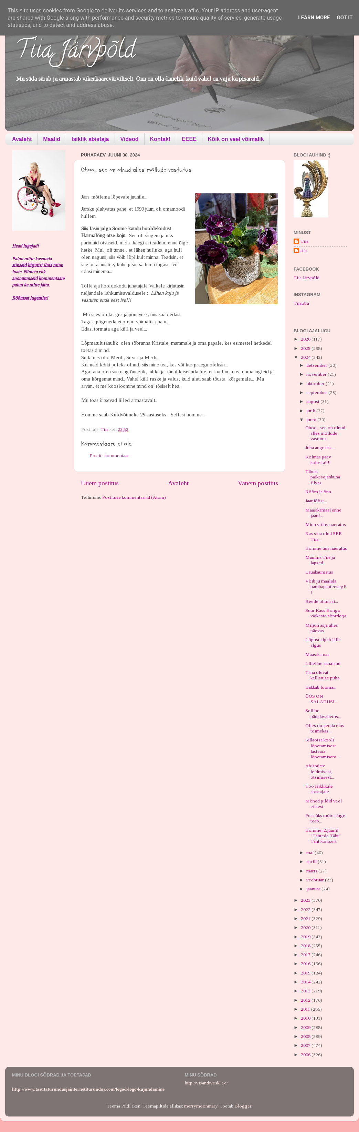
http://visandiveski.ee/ (206, 1082)
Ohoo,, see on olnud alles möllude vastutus (325, 433)
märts (312, 870)
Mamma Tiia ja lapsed (320, 560)
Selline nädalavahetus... (323, 713)
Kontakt (160, 139)
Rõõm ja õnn (318, 491)
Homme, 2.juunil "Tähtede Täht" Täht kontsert (323, 836)
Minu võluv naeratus (325, 524)
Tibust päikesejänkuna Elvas (322, 477)
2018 (306, 945)
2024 (306, 357)
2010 (306, 1018)
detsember (317, 365)
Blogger (242, 1106)
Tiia (304, 241)
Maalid (51, 139)
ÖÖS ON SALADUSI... (321, 699)
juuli (311, 410)
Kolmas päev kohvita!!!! (318, 459)
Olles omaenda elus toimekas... (324, 728)
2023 (306, 900)
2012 (306, 1000)
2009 (306, 1027)
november (317, 374)
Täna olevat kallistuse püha (322, 675)
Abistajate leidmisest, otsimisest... (319, 771)
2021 (306, 918)
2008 (306, 1036)
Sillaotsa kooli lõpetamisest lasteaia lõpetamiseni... (322, 748)
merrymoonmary (201, 1106)
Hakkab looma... (320, 687)
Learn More (314, 17)
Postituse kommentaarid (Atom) (134, 497)
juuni (311, 419)
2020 (306, 927)
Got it (344, 17)
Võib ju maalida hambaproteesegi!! (325, 586)
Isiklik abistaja (90, 139)
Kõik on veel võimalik (236, 139)
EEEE (189, 139)
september (317, 392)
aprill (312, 861)
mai (310, 852)
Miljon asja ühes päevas (321, 628)
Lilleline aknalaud (322, 663)
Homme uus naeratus (326, 548)
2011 (306, 1009)
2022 (306, 909)
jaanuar (313, 888)
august (313, 401)
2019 (306, 936)
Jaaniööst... (316, 500)
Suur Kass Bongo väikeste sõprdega (325, 613)
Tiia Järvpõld (75, 52)
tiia (303, 250)
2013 (306, 990)
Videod (129, 139)
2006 (306, 1054)
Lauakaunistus (319, 572)
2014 (306, 981)
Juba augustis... (320, 447)
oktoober (316, 383)
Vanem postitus (258, 483)
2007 (306, 1045)
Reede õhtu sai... (321, 601)
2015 (306, 973)
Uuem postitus (100, 483)
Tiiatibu (301, 303)
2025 (306, 348)
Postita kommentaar (109, 455)
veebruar (315, 879)
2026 (306, 339)
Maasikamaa (317, 654)
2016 (306, 963)
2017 (306, 954)
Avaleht (22, 139)
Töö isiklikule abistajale (319, 789)
